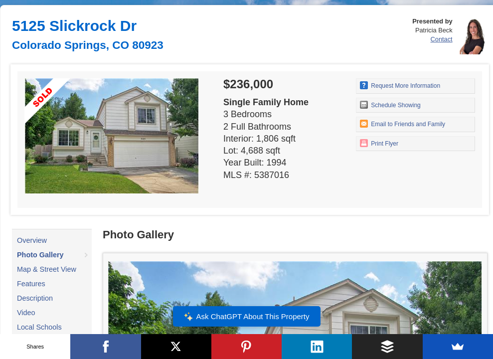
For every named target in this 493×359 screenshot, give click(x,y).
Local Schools (39, 327)
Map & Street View (46, 269)
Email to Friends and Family (402, 124)
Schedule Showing (390, 105)
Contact (442, 39)
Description (35, 298)
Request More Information (400, 85)
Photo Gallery (40, 255)
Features (31, 284)
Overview (32, 240)
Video (26, 313)
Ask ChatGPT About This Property (246, 316)
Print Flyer (379, 143)
